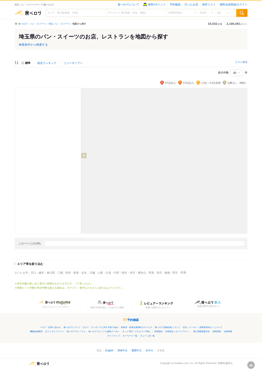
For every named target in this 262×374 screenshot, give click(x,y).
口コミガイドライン (54, 331)
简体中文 (122, 350)
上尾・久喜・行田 (108, 272)
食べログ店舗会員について (167, 327)
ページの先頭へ (251, 365)
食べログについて (128, 4)
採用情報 (217, 331)
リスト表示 (241, 62)
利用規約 (158, 331)
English (109, 350)
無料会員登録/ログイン (233, 4)
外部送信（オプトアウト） (177, 331)
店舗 (215, 24)
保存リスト (209, 4)
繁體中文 (137, 350)
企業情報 (228, 331)
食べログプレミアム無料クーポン (104, 331)
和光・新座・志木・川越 (80, 272)
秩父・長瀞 (179, 272)
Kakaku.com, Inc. (184, 363)
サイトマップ (113, 336)
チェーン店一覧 (147, 336)
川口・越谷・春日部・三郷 (47, 272)
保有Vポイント (154, 4)
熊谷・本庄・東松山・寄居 (138, 272)
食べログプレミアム (76, 331)
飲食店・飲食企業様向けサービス (136, 327)
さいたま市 (21, 272)
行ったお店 (191, 4)
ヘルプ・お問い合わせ (50, 327)
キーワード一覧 (130, 336)
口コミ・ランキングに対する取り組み (100, 327)
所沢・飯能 (163, 272)
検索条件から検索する (33, 44)
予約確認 (175, 4)
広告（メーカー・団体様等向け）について (202, 327)
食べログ (28, 13)
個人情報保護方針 (201, 331)
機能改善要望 (36, 331)
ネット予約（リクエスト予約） (136, 331)
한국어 (149, 350)
